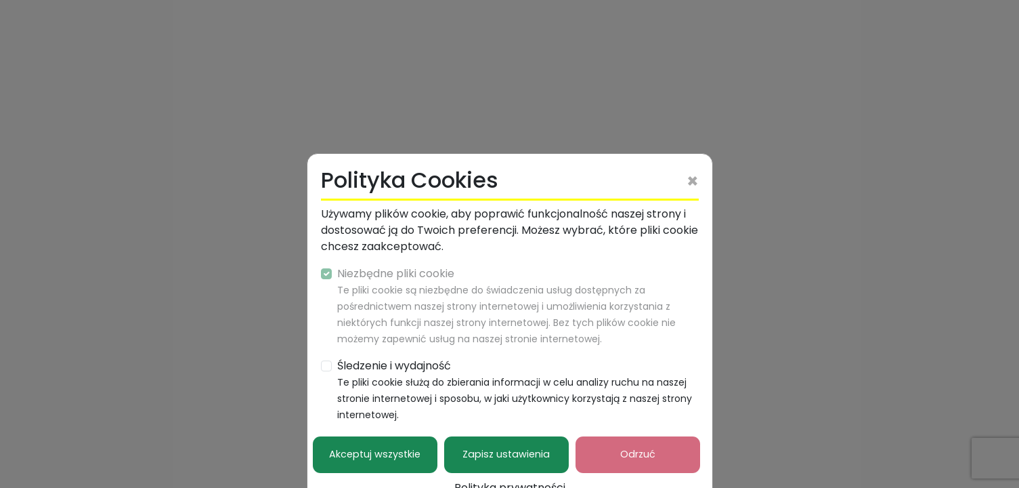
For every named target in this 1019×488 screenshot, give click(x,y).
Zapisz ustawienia (506, 454)
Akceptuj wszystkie (374, 454)
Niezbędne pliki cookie (506, 306)
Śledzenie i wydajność (514, 390)
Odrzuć (637, 454)
